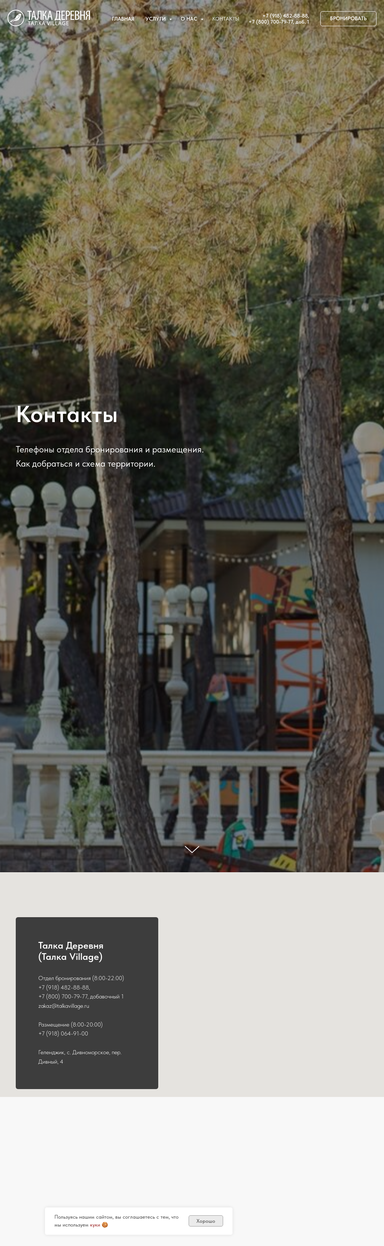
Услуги (156, 19)
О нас (190, 19)
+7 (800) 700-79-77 (271, 22)
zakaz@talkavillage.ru (63, 1005)
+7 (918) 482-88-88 (285, 16)
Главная (123, 19)
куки (95, 1225)
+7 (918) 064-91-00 (63, 1033)
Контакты (225, 19)
